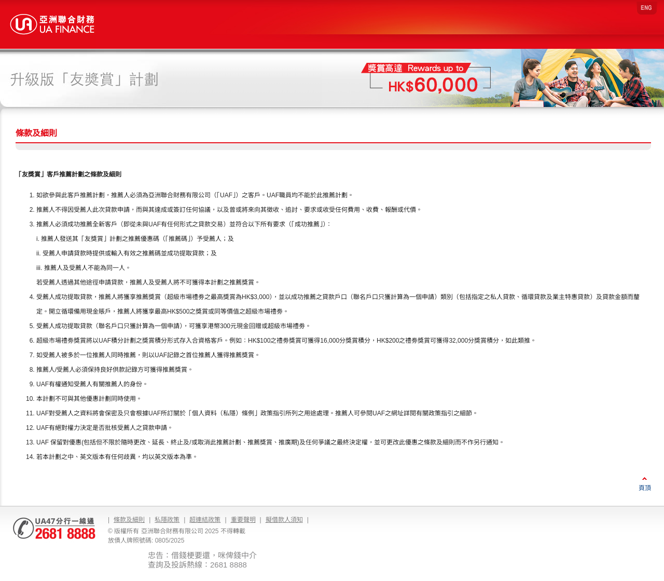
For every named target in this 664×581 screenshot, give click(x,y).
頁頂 (645, 488)
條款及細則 (129, 519)
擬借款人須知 (284, 519)
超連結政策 (204, 519)
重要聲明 (243, 519)
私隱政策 (167, 519)
